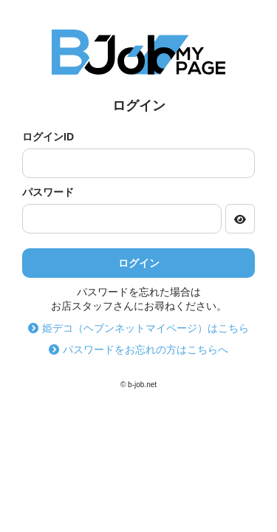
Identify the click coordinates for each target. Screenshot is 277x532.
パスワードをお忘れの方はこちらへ (138, 349)
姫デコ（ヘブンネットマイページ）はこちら (138, 328)
